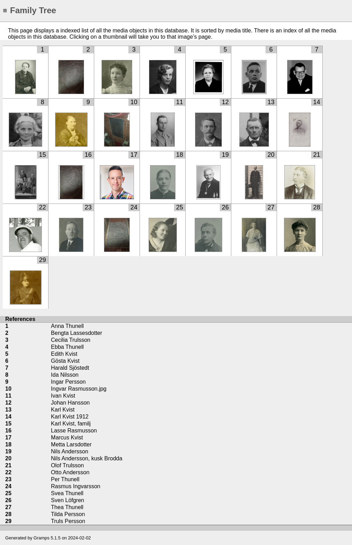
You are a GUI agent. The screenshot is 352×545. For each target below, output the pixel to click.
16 (88, 154)
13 (271, 102)
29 (42, 259)
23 (88, 207)
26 (225, 207)
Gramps (41, 537)
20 (271, 154)
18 (179, 154)
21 (316, 154)
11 (179, 102)
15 (42, 154)
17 (133, 154)
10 (133, 102)
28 (316, 207)
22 (42, 207)
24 (133, 207)
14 (316, 102)
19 (225, 154)
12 (225, 102)
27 (271, 207)
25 (179, 207)
